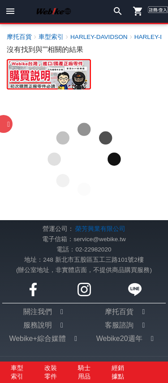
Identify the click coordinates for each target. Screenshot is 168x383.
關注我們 (37, 311)
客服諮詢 (119, 325)
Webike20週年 (119, 338)
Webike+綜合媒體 (37, 338)
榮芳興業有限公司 (100, 229)
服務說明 (37, 325)
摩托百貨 (119, 311)
